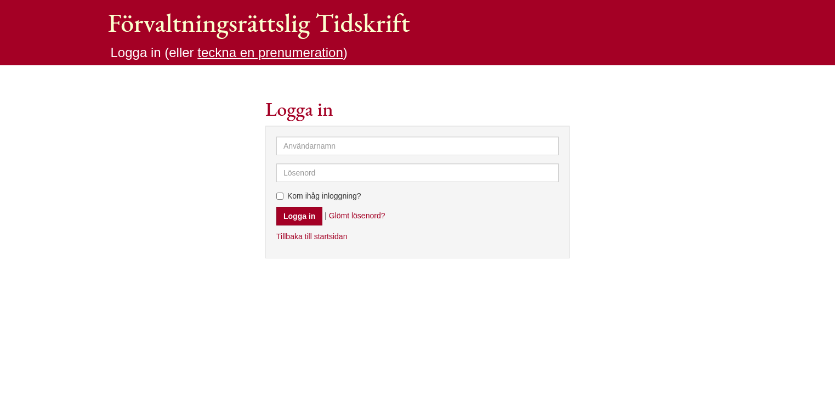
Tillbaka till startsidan (311, 236)
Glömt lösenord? (357, 215)
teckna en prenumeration (270, 52)
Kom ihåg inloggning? (318, 195)
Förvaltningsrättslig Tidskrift (259, 22)
